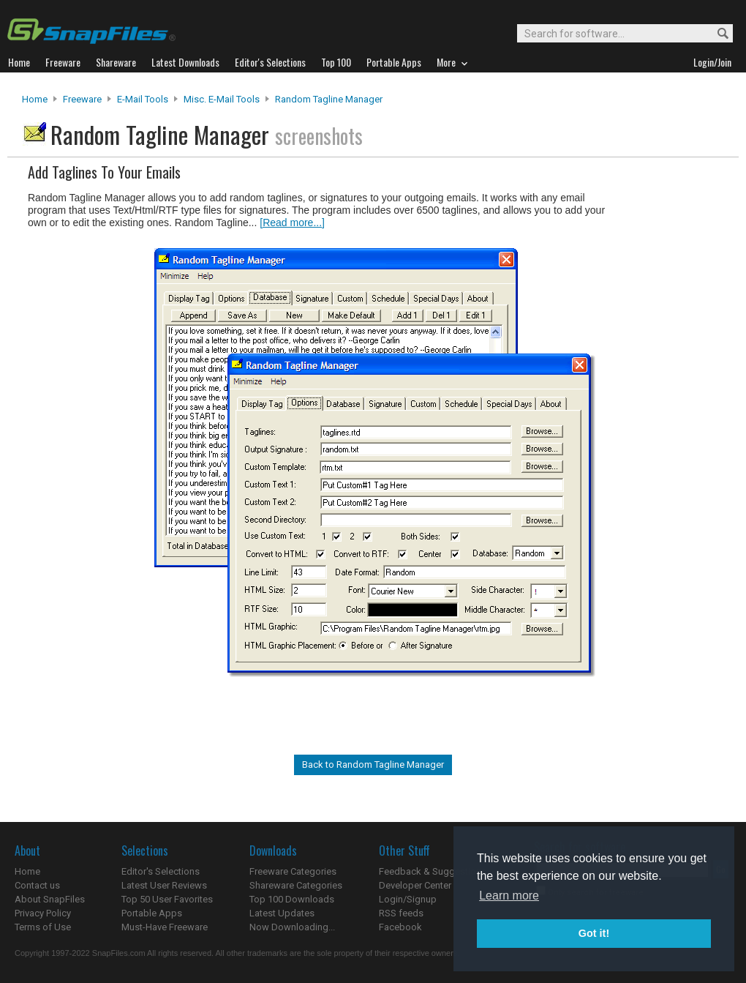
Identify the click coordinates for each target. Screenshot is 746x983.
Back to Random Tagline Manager (373, 764)
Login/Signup (408, 899)
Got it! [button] (594, 933)
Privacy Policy (43, 913)
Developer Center (415, 885)
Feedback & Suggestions (432, 871)
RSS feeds (401, 913)
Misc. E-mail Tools (222, 99)
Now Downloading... (292, 927)
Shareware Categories (295, 885)
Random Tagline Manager (329, 99)
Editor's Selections (160, 871)
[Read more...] (292, 222)
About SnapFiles (50, 899)
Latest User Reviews (164, 885)
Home (35, 99)
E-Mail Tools (142, 99)
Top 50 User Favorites (167, 899)
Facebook (400, 927)
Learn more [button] (509, 895)
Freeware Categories (292, 871)
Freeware (82, 99)
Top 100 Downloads (291, 899)
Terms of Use (43, 927)
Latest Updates (281, 913)
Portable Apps (151, 913)
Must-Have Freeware (164, 927)
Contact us (37, 885)
